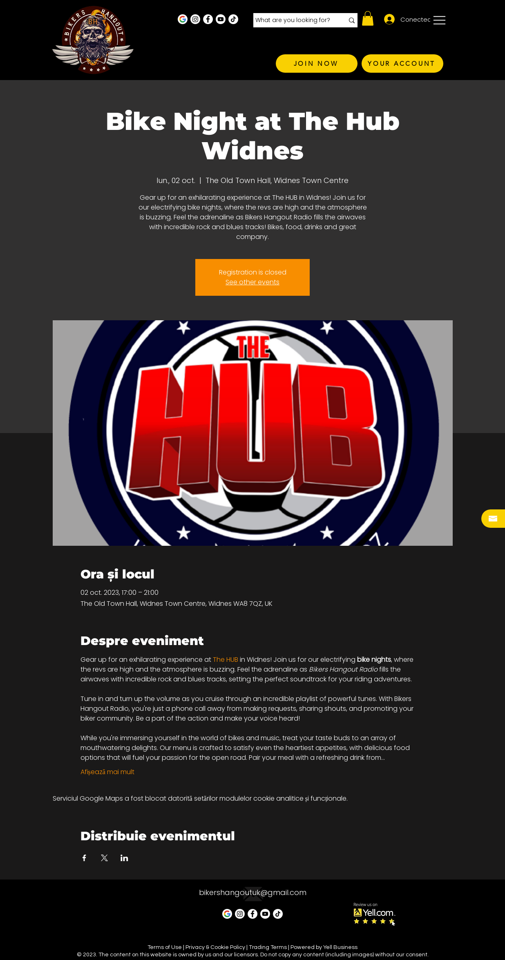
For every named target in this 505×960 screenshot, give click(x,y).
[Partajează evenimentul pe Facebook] (84, 858)
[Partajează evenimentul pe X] (104, 858)
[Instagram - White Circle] (195, 19)
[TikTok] (233, 19)
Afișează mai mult (107, 772)
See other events (252, 282)
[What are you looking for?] (293, 20)
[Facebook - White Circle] (208, 19)
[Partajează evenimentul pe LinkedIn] (124, 858)
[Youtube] (221, 19)
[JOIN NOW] (317, 63)
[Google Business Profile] (183, 19)
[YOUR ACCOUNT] (402, 63)
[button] (368, 18)
